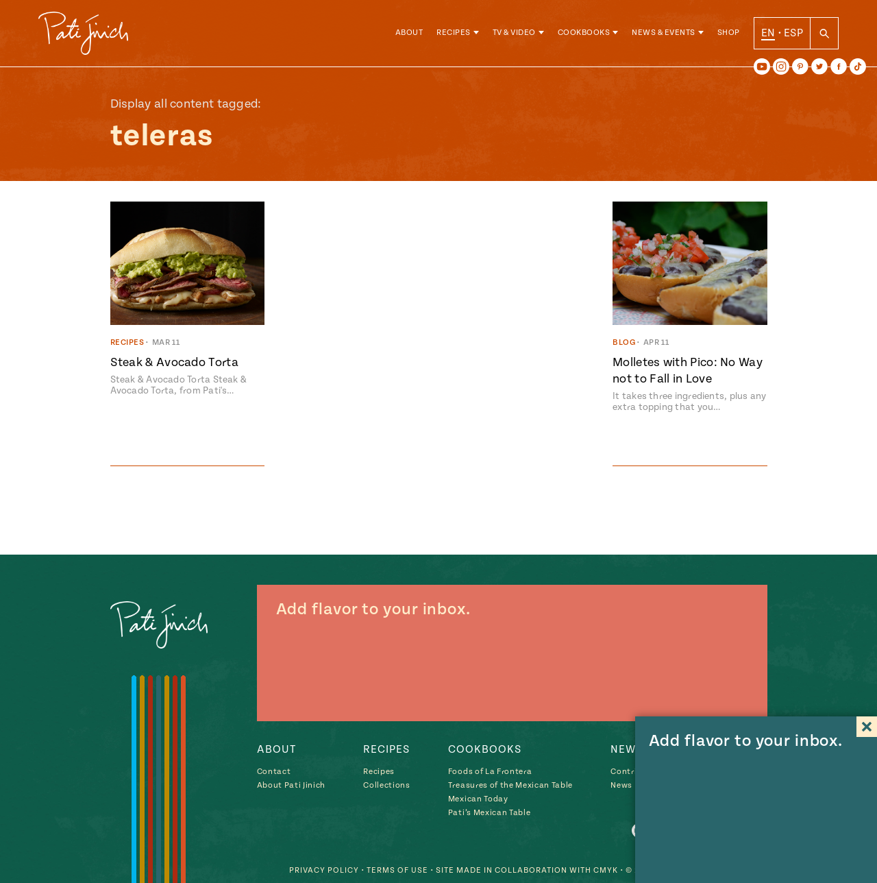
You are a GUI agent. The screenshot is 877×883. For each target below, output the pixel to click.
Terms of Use (397, 869)
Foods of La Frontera (490, 771)
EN (768, 33)
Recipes (453, 33)
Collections (386, 785)
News (621, 785)
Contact (274, 771)
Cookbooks (584, 33)
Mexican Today (478, 799)
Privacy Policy (324, 869)
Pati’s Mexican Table (489, 812)
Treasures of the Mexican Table (510, 785)
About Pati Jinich (291, 785)
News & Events (663, 33)
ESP (793, 33)
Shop (728, 33)
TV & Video (514, 33)
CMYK (605, 869)
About (409, 33)
